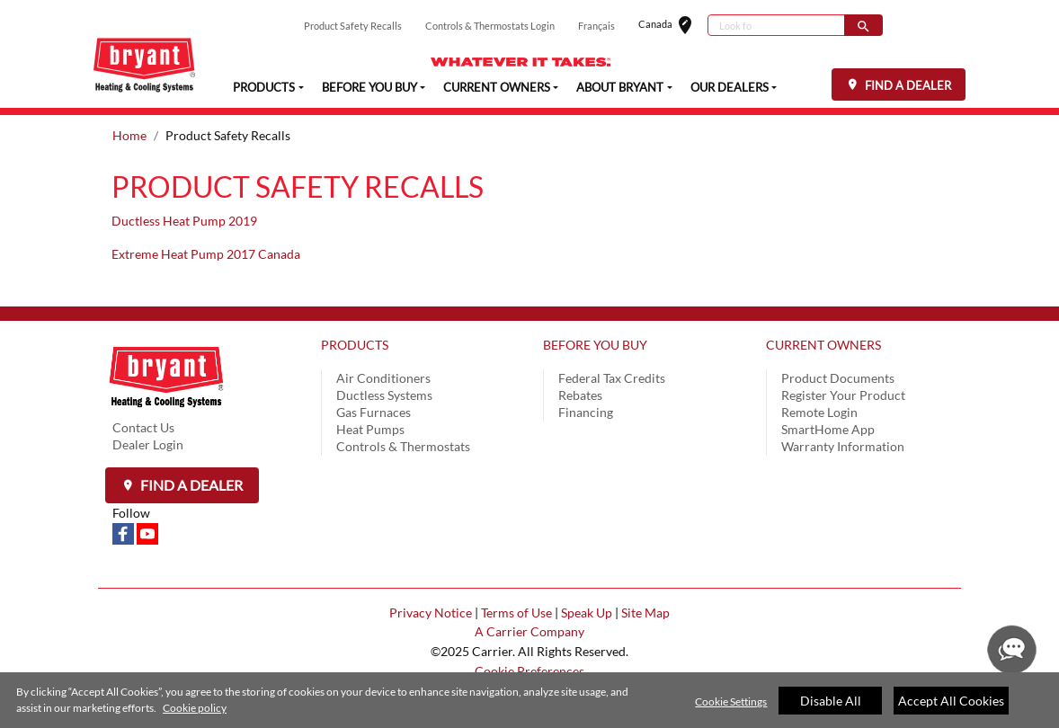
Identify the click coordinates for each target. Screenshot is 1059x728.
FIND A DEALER (906, 85)
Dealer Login (147, 444)
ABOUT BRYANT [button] (619, 86)
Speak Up (586, 612)
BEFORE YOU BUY (595, 344)
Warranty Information (842, 446)
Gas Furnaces (373, 412)
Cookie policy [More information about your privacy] (195, 708)
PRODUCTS (354, 344)
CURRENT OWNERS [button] (496, 86)
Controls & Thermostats (403, 446)
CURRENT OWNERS (823, 344)
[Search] (776, 25)
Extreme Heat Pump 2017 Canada (205, 254)
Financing (585, 412)
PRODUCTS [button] (264, 86)
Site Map (645, 612)
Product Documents (837, 378)
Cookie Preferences (529, 671)
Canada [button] (672, 25)
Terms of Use (516, 612)
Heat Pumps (370, 429)
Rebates (580, 395)
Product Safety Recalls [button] (353, 25)
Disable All (830, 700)
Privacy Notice (430, 612)
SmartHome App (828, 429)
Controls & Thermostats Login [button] (490, 25)
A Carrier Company (529, 631)
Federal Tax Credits (611, 378)
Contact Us (143, 427)
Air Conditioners (383, 378)
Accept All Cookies (951, 700)
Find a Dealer (190, 484)
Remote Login (819, 412)
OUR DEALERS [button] (729, 86)
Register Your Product (843, 395)
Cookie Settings (731, 701)
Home (129, 135)
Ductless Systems (384, 395)
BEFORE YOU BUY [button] (369, 86)
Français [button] (596, 25)
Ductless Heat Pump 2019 (184, 220)
